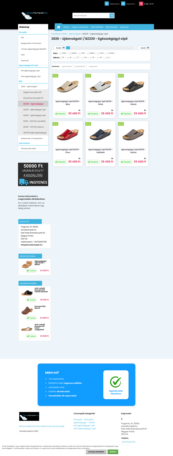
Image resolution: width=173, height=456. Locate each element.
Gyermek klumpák (55, 426)
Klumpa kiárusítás (28, 148)
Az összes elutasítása (96, 452)
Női (22, 37)
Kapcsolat (124, 27)
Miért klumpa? (112, 27)
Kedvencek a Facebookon (32, 138)
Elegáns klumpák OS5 (32, 92)
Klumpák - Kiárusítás (83, 419)
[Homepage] (59, 27)
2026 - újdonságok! (29, 86)
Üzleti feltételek (97, 27)
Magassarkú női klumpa (31, 43)
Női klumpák (25, 426)
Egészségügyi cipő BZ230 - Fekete (133, 102)
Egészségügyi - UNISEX (84, 422)
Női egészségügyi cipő (30, 70)
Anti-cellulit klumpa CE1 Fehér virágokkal (40, 327)
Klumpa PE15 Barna (40, 307)
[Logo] (34, 14)
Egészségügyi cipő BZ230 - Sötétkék (100, 151)
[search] (112, 15)
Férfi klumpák (39, 426)
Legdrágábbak (79, 66)
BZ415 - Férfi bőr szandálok (34, 121)
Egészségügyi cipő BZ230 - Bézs (68, 102)
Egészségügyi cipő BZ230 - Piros (68, 151)
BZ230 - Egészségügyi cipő (33, 105)
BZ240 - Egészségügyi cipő (34, 109)
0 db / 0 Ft (149, 3)
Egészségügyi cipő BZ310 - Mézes (40, 262)
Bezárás (113, 452)
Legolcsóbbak (67, 66)
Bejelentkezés (110, 3)
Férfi (23, 55)
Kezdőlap (55, 33)
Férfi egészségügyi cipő (31, 76)
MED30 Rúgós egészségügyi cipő (35, 133)
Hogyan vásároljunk (80, 27)
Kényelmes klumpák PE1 (33, 98)
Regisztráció (129, 3)
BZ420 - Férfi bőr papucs (33, 127)
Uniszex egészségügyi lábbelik (33, 49)
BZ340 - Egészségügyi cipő (34, 115)
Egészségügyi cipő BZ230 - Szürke (133, 151)
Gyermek (25, 60)
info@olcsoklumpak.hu (31, 245)
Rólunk (66, 27)
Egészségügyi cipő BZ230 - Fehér (100, 102)
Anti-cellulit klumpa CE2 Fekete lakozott (41, 289)
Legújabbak (93, 66)
